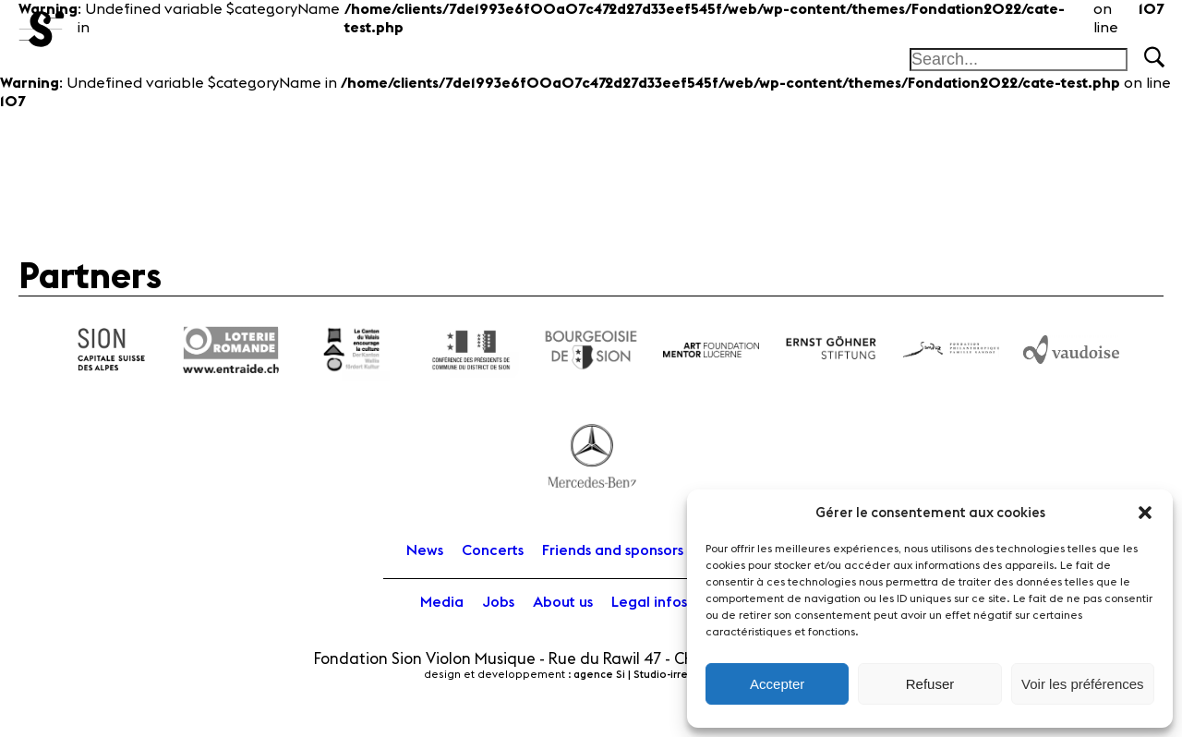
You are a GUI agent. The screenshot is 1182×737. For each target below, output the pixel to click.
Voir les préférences (1082, 684)
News (424, 550)
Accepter (777, 684)
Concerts (493, 550)
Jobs (498, 602)
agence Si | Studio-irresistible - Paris (666, 675)
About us (563, 602)
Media (442, 602)
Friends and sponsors (612, 550)
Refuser (930, 684)
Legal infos (649, 602)
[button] (1145, 512)
